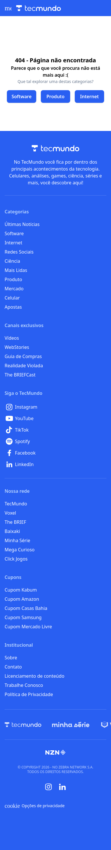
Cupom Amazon (22, 599)
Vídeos (12, 338)
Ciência (12, 261)
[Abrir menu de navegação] (8, 8)
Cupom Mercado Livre (28, 626)
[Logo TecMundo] (38, 8)
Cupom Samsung (23, 617)
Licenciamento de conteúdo (34, 676)
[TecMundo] (23, 724)
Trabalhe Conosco (24, 685)
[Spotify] (55, 441)
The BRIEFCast (20, 375)
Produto (13, 279)
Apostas (13, 307)
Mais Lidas (16, 270)
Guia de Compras (23, 356)
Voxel (10, 513)
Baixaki (12, 531)
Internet (13, 242)
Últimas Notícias (22, 224)
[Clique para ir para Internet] (89, 96)
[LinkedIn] (55, 464)
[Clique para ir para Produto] (55, 96)
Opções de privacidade (35, 806)
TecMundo (16, 504)
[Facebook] (55, 452)
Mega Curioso (20, 549)
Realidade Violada (24, 365)
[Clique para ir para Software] (21, 96)
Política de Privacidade (29, 694)
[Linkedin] (62, 787)
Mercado (14, 288)
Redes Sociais (19, 252)
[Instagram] (55, 407)
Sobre (11, 657)
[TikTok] (55, 429)
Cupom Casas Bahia (26, 608)
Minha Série (17, 540)
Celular (12, 298)
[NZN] (55, 752)
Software (14, 233)
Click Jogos (16, 559)
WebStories (17, 347)
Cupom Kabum (21, 590)
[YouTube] (55, 418)
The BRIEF (15, 522)
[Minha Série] (71, 724)
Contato (13, 667)
